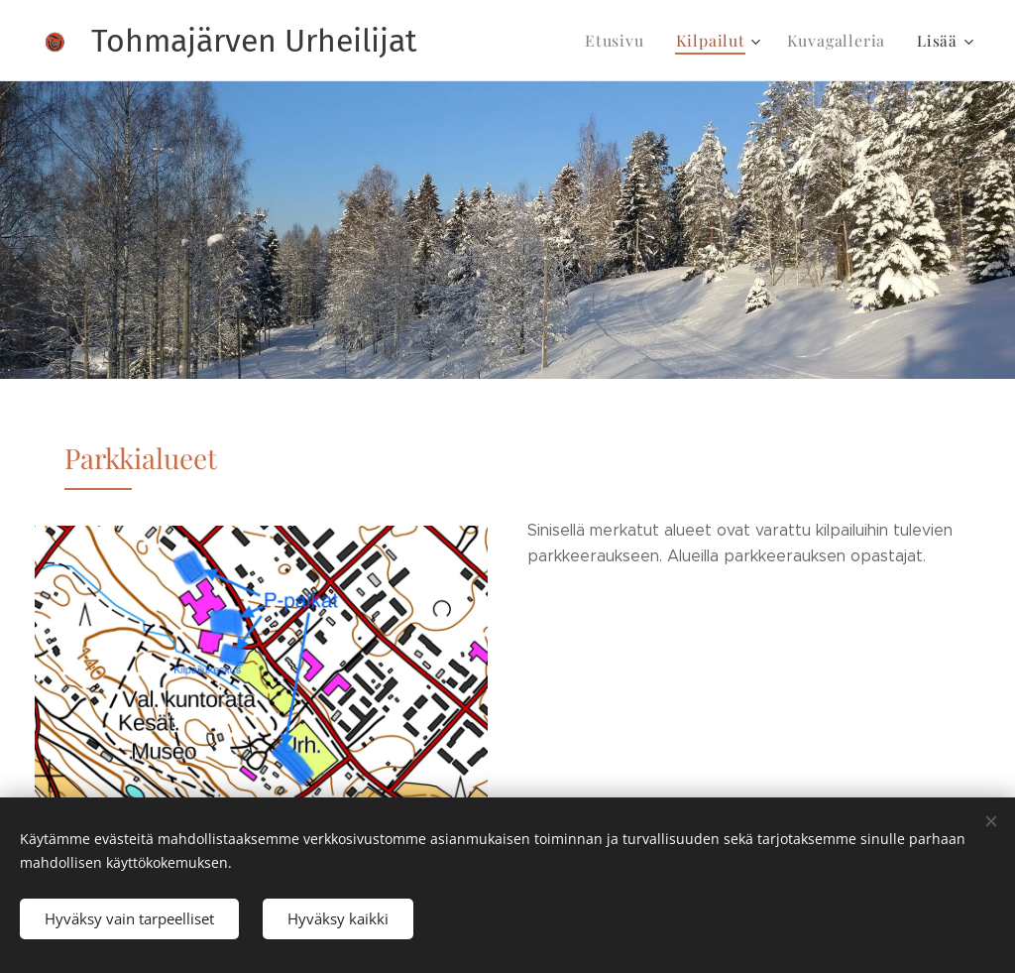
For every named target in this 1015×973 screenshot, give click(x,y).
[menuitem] (630, 40)
